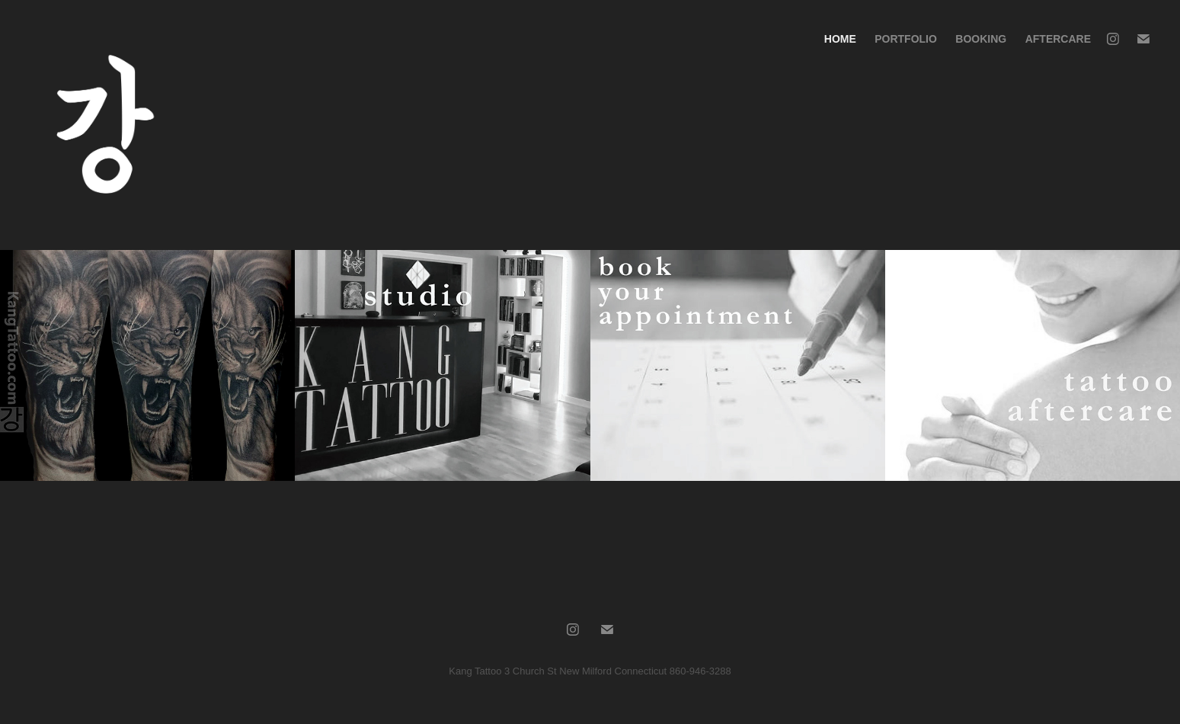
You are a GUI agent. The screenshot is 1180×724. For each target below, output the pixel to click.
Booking (980, 39)
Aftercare (1058, 39)
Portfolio (906, 39)
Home (840, 39)
